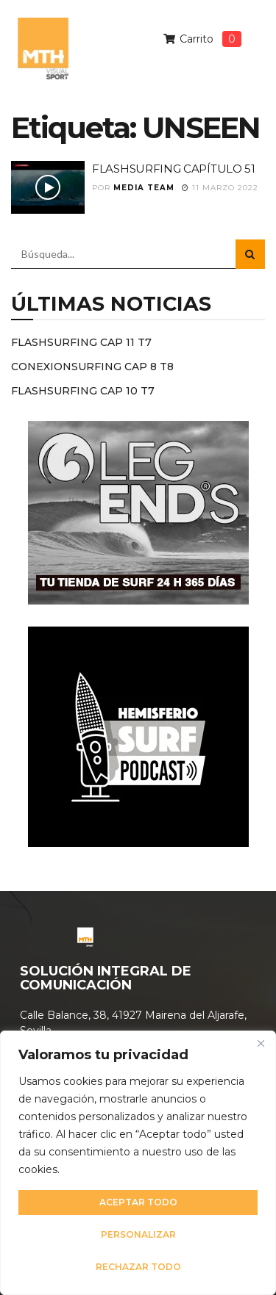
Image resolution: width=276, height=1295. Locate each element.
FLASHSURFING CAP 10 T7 (83, 390)
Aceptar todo (138, 1202)
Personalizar (138, 1234)
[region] (138, 1163)
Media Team (143, 187)
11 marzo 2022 (220, 187)
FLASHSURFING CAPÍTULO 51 (173, 169)
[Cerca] (260, 1043)
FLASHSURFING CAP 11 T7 (81, 342)
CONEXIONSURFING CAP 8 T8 (92, 366)
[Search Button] (250, 254)
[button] (249, 72)
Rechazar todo (138, 1266)
